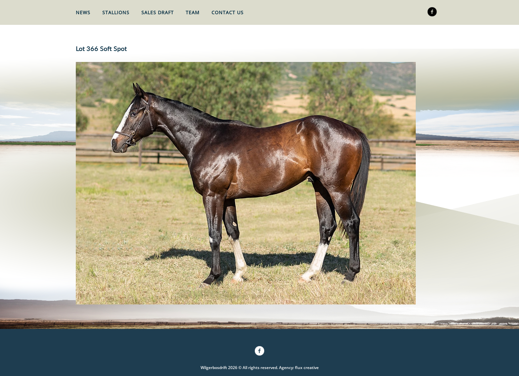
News (83, 12)
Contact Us (228, 12)
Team (193, 12)
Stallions (115, 12)
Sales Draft (157, 12)
